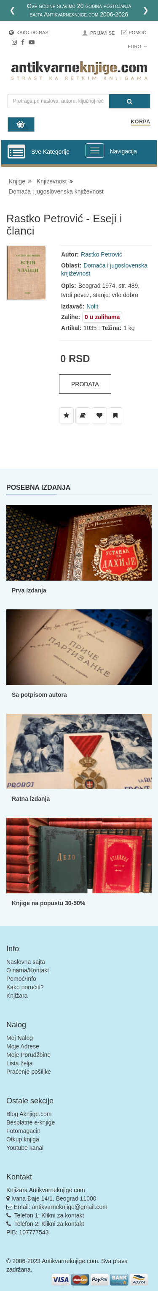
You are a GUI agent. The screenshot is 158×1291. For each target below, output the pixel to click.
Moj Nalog (19, 1037)
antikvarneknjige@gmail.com (69, 1207)
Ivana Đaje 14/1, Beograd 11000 (53, 1198)
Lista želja (19, 1063)
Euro (137, 46)
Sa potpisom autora (39, 694)
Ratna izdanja (31, 798)
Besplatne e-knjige (30, 1122)
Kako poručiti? (25, 987)
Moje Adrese (22, 1046)
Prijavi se (102, 32)
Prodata (85, 384)
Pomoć (137, 32)
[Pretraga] (129, 101)
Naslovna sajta (25, 961)
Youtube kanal (24, 1147)
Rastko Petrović (101, 254)
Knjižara (17, 995)
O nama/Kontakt (27, 970)
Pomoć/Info (21, 978)
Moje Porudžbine (28, 1054)
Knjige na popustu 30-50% (48, 903)
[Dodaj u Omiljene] (99, 415)
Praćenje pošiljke (28, 1071)
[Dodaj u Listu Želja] (66, 415)
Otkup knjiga (22, 1139)
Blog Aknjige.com (28, 1114)
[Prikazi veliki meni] (95, 150)
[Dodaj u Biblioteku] (82, 415)
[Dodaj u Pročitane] (115, 415)
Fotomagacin (23, 1130)
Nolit (92, 306)
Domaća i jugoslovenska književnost (56, 191)
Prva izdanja (29, 590)
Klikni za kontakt (62, 1215)
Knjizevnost (52, 181)
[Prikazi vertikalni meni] (16, 152)
